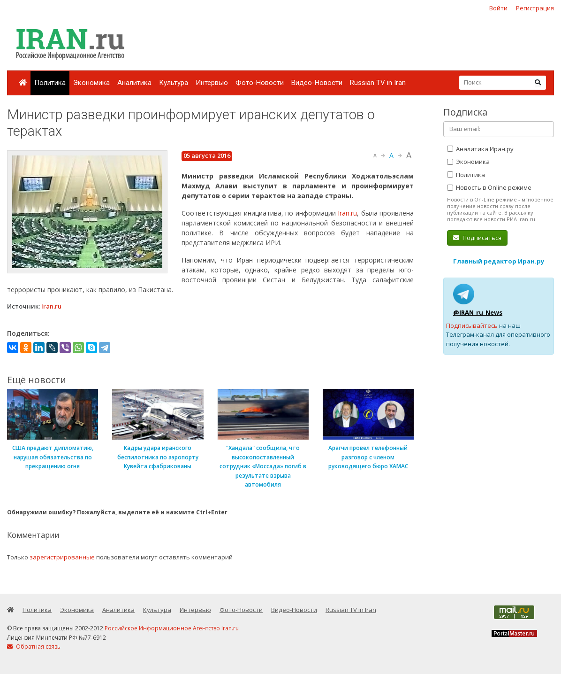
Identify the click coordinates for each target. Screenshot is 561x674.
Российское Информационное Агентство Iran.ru (172, 628)
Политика (50, 82)
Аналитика (134, 82)
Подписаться (477, 237)
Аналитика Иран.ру (480, 149)
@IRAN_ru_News (477, 312)
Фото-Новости (259, 82)
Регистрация (535, 8)
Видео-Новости (316, 82)
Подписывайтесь (472, 325)
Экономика (91, 82)
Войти (498, 8)
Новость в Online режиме (489, 187)
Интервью (212, 82)
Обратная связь (34, 647)
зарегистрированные (62, 557)
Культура (173, 82)
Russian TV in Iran (378, 82)
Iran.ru (347, 213)
